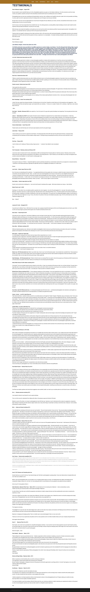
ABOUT (48, 1)
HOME (33, 1)
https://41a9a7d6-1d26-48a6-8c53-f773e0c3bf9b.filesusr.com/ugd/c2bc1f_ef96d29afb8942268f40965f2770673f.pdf (36, 202)
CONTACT (56, 1)
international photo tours (16, 590)
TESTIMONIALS (42, 1)
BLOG (52, 1)
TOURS (36, 1)
